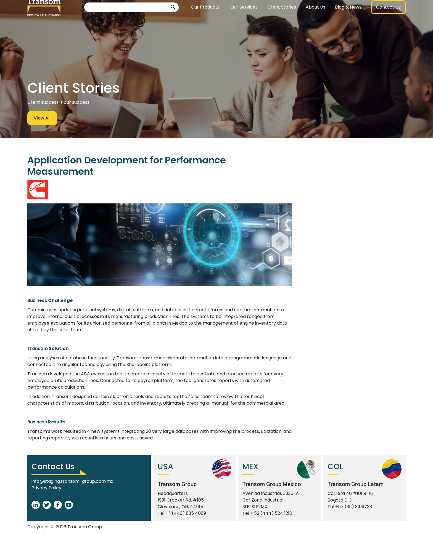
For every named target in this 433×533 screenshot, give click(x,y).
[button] (173, 21)
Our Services (244, 20)
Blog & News (348, 20)
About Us (315, 20)
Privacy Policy (46, 488)
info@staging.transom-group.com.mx (72, 481)
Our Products (205, 20)
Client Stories (281, 20)
